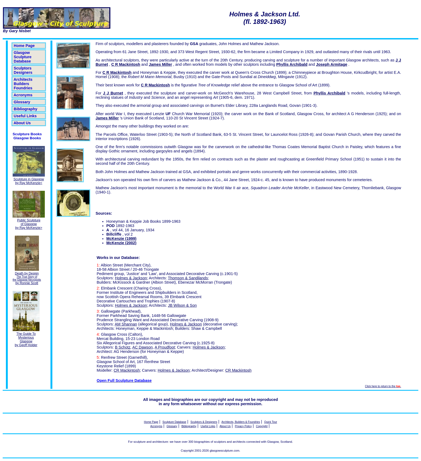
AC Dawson (142, 347)
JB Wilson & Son (182, 305)
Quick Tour (270, 421)
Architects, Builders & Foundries (241, 421)
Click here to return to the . (383, 386)
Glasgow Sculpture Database (22, 56)
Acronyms (23, 95)
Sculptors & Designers (203, 421)
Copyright (261, 426)
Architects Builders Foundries (23, 83)
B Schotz (122, 347)
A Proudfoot (165, 347)
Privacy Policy (243, 426)
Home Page (24, 45)
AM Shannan (126, 324)
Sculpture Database (174, 421)
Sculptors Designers (23, 70)
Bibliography (25, 109)
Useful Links (25, 116)
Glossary (22, 102)
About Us (22, 123)
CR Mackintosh (127, 370)
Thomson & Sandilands (188, 278)
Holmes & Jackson (131, 278)
